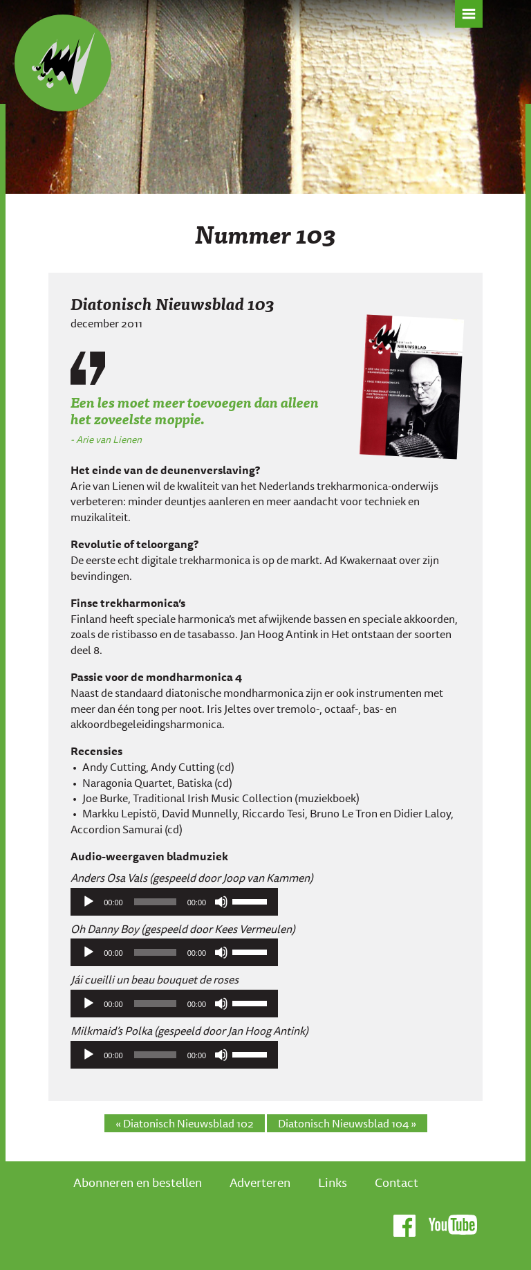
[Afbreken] (221, 902)
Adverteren (260, 1182)
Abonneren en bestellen (137, 1182)
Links (332, 1182)
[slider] (155, 901)
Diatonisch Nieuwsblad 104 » (347, 1123)
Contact (396, 1182)
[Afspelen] (88, 902)
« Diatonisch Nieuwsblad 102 (184, 1123)
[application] (174, 902)
